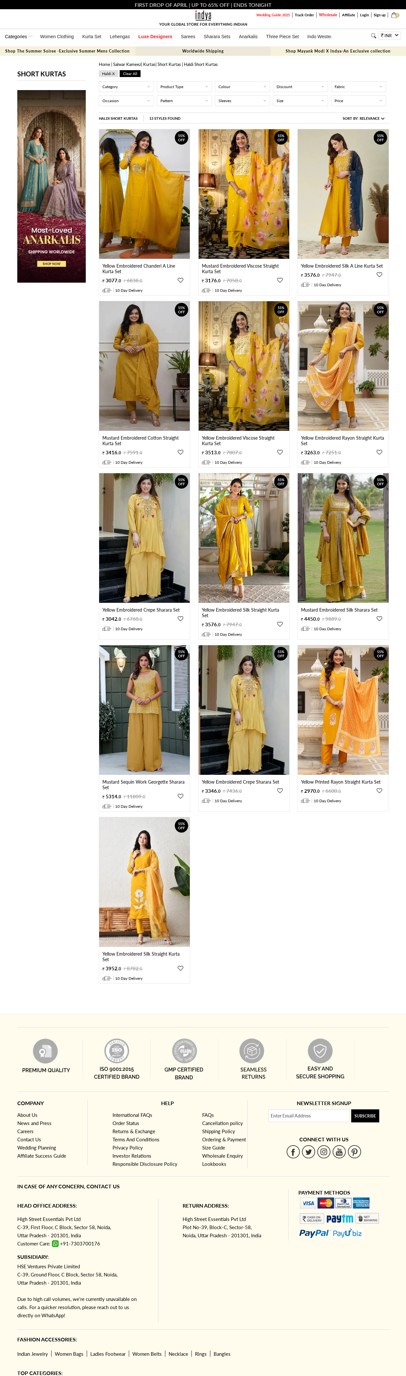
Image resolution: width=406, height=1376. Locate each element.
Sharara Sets (217, 36)
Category (126, 86)
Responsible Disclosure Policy (145, 1164)
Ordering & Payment (224, 1139)
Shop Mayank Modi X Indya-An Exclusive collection (338, 51)
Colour (242, 86)
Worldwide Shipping (203, 51)
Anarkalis (248, 36)
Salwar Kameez (127, 64)
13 (164, 118)
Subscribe (365, 1116)
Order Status (126, 1123)
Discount (300, 86)
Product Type (184, 86)
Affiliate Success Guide (41, 1156)
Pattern (184, 100)
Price (359, 100)
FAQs (208, 1115)
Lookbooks (214, 1164)
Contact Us (29, 1139)
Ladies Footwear (108, 1354)
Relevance (370, 118)
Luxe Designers (155, 36)
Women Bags (69, 1354)
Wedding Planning (36, 1147)
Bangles (222, 1354)
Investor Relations (132, 1156)
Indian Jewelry (32, 1354)
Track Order (304, 15)
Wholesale (328, 14)
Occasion (126, 100)
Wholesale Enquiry (222, 1156)
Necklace (178, 1354)
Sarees (188, 36)
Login (364, 15)
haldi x (108, 73)
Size (300, 100)
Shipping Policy (218, 1131)
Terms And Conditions (136, 1139)
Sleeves (242, 100)
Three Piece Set (282, 36)
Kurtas (149, 64)
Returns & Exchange (134, 1131)
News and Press (34, 1123)
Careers (25, 1131)
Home (104, 64)
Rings (201, 1354)
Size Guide (213, 1147)
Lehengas (120, 36)
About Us (27, 1115)
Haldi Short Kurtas (118, 118)
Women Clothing (57, 36)
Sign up (379, 15)
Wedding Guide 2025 (273, 15)
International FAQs (132, 1115)
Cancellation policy (222, 1123)
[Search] (373, 35)
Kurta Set (91, 36)
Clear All (130, 73)
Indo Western (320, 36)
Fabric (359, 86)
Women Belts (147, 1354)
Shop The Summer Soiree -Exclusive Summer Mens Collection (67, 51)
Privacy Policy (128, 1147)
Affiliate (348, 15)
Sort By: (363, 118)
